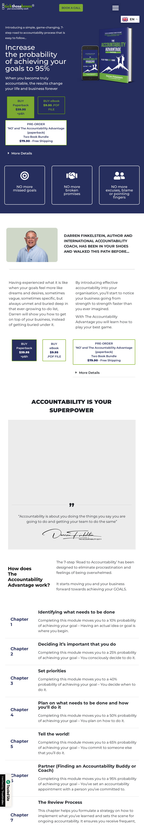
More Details (21, 153)
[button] (115, 8)
